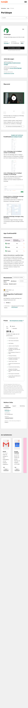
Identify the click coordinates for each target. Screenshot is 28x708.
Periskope (7, 43)
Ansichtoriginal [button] (14, 307)
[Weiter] (23, 113)
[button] (22, 43)
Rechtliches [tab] (22, 406)
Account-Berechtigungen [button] (16, 68)
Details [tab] (7, 406)
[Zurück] (5, 113)
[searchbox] (14, 17)
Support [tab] (14, 406)
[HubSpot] (4, 2)
